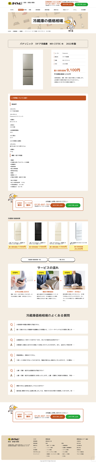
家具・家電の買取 (21, 2)
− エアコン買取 (65, 449)
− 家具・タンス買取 (50, 445)
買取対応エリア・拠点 (82, 439)
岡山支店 (79, 447)
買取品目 (20, 10)
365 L (11, 132)
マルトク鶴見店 (80, 452)
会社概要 (83, 10)
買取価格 (38, 10)
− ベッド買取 (49, 449)
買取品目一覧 (49, 441)
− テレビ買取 (65, 452)
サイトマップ (36, 454)
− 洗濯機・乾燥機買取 (66, 447)
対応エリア (66, 10)
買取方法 (56, 10)
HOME (12, 10)
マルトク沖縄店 (80, 454)
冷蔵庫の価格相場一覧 (34, 259)
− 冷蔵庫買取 (65, 445)
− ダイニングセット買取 (51, 452)
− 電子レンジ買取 (65, 454)
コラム (75, 10)
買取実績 (47, 10)
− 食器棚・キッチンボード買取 (53, 454)
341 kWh (21, 184)
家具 (47, 443)
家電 (63, 443)
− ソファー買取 (49, 447)
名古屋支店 (79, 445)
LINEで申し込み (81, 4)
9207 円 (20, 186)
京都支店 (79, 449)
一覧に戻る (62, 259)
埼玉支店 (79, 443)
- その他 (47, 456)
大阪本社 (79, 441)
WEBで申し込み (67, 4)
